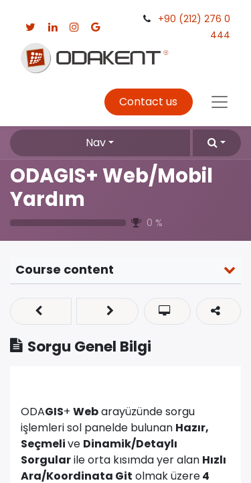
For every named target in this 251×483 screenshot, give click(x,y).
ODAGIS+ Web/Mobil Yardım (111, 187)
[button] (217, 142)
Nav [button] (96, 142)
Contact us (148, 101)
